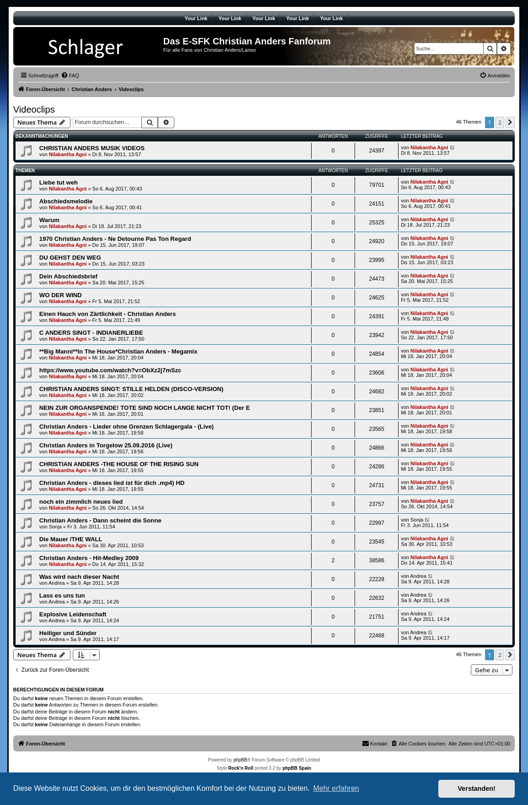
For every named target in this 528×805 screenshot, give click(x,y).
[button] (510, 122)
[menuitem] (70, 75)
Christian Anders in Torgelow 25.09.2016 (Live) (105, 445)
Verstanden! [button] (477, 788)
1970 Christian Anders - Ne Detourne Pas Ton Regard (115, 238)
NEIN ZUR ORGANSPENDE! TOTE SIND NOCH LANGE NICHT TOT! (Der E (144, 407)
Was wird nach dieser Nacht (79, 576)
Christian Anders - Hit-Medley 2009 (89, 558)
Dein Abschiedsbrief (68, 276)
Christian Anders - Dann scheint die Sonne (100, 520)
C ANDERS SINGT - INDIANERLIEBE (91, 332)
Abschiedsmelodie (66, 201)
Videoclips (34, 109)
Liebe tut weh (58, 182)
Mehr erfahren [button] (336, 788)
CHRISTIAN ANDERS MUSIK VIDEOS (92, 148)
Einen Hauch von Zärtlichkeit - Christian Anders (107, 313)
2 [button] (499, 122)
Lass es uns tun (62, 595)
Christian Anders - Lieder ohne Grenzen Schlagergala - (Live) (126, 426)
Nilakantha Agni (68, 154)
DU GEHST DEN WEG (70, 257)
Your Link (196, 18)
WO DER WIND (60, 295)
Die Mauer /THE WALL (70, 539)
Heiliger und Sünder (68, 633)
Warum (49, 220)
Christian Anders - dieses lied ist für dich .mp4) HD (112, 482)
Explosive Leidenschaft (73, 614)
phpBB (240, 759)
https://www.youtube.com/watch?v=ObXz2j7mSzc (110, 370)
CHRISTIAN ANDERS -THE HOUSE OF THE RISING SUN (119, 464)
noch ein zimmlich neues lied (81, 501)
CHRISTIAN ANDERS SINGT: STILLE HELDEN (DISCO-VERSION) (131, 389)
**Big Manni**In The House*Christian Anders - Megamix (118, 351)
